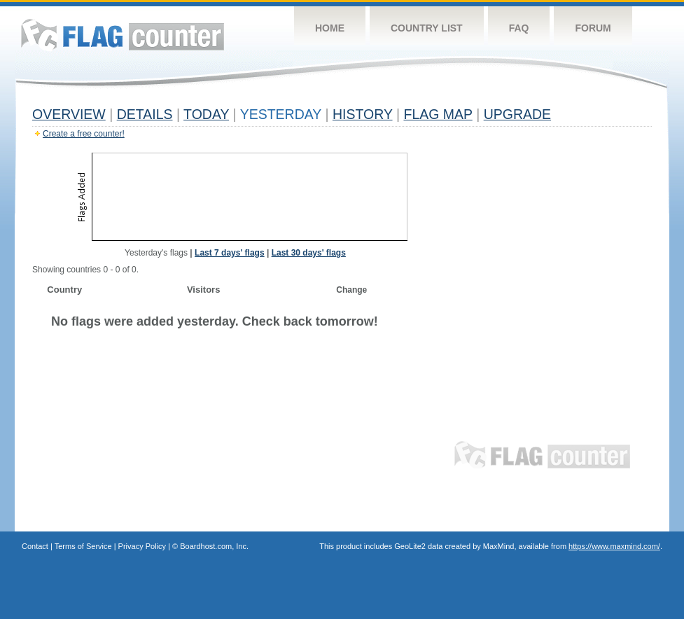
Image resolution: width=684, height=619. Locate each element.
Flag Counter (122, 34)
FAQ (519, 28)
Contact (35, 546)
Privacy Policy (142, 546)
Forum (592, 28)
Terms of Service (83, 546)
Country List (427, 28)
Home (329, 28)
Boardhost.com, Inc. (214, 546)
